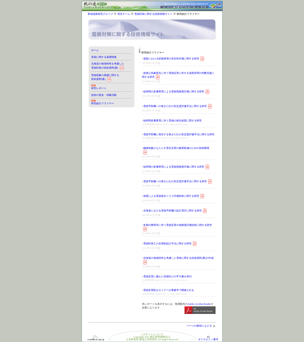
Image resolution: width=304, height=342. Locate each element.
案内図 (203, 7)
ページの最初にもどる (200, 325)
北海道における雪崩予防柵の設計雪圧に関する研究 (172, 210)
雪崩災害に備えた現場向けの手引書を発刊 (167, 276)
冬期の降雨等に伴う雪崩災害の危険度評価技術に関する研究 (177, 225)
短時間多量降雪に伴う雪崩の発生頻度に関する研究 (172, 120)
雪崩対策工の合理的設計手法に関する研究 (167, 243)
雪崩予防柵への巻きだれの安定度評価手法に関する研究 (175, 106)
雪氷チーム (123, 13)
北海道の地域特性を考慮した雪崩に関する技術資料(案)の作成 (178, 257)
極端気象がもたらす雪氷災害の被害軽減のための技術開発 (176, 148)
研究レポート (98, 88)
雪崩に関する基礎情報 (104, 57)
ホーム (95, 50)
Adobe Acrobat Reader (199, 303)
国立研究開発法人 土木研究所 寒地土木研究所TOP (186, 4)
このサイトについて (152, 334)
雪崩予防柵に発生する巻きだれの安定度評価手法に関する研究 (178, 134)
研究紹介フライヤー (102, 103)
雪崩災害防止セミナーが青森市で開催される (168, 290)
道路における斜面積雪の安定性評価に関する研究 (171, 58)
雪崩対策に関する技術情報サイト (153, 13)
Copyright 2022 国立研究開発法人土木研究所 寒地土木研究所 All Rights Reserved (152, 338)
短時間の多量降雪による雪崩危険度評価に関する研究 (173, 91)
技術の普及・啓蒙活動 (104, 95)
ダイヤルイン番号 (208, 338)
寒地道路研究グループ (100, 13)
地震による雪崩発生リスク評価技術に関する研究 (171, 195)
